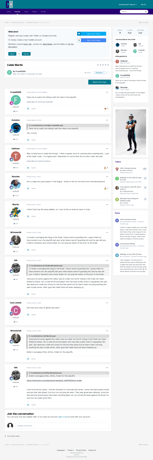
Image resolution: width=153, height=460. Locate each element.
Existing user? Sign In (128, 4)
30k (16, 279)
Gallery (34, 11)
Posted (34, 92)
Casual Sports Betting (127, 244)
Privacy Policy (81, 450)
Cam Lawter (16, 303)
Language (61, 450)
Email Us (76, 455)
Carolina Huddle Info (76, 453)
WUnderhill (15, 232)
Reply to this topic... (25, 426)
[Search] (131, 11)
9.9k (15, 168)
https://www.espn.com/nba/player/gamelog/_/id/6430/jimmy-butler (54, 380)
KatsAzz (16, 120)
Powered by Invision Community (76, 457)
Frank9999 (21, 71)
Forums (17, 12)
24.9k (16, 195)
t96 (15, 260)
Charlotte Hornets (34, 74)
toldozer (16, 148)
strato (124, 180)
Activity (43, 11)
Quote (33, 108)
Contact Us (92, 450)
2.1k (16, 223)
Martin (15, 204)
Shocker (16, 176)
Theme (70, 450)
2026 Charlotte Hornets (128, 168)
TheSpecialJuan (127, 191)
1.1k (16, 322)
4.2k (15, 251)
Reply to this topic (100, 82)
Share (88, 73)
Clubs (26, 11)
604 (15, 111)
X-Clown (125, 203)
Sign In (12, 54)
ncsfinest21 (126, 256)
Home (9, 11)
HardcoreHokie (127, 170)
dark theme (47, 44)
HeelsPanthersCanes (129, 221)
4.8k (15, 139)
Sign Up (143, 4)
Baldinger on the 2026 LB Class (131, 177)
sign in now (63, 417)
